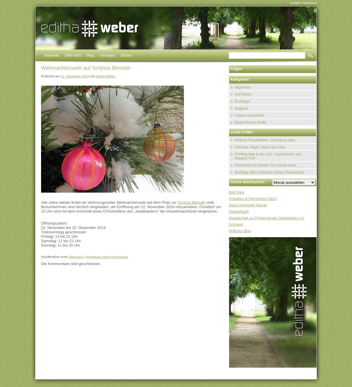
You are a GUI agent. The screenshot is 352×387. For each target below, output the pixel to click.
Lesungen (107, 55)
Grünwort (236, 225)
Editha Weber (105, 76)
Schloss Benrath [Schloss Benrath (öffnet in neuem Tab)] (192, 202)
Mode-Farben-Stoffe (250, 122)
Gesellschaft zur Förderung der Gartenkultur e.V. (266, 218)
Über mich (73, 55)
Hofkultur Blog (240, 231)
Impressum (309, 3)
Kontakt (295, 3)
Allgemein (76, 257)
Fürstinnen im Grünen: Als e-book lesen (266, 165)
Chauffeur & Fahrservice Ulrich (253, 199)
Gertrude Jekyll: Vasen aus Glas (260, 147)
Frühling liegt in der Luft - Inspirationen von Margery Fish (268, 156)
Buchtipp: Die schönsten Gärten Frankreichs (269, 172)
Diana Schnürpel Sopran (248, 205)
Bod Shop (236, 192)
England (241, 108)
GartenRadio (239, 212)
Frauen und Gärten (249, 115)
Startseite (51, 55)
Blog (90, 55)
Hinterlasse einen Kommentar (106, 257)
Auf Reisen (243, 94)
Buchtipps (242, 101)
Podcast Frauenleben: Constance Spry (265, 140)
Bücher (126, 55)
